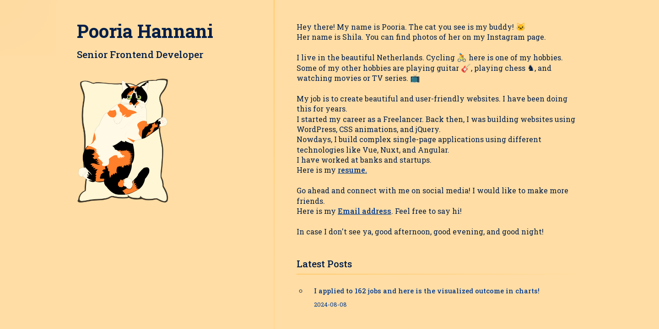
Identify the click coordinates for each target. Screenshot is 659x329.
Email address (364, 211)
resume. (352, 170)
